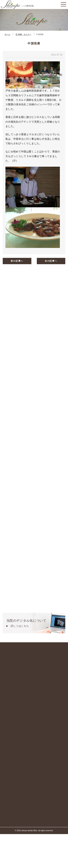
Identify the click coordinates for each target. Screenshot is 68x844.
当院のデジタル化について (34, 623)
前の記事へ (17, 261)
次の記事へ (51, 261)
